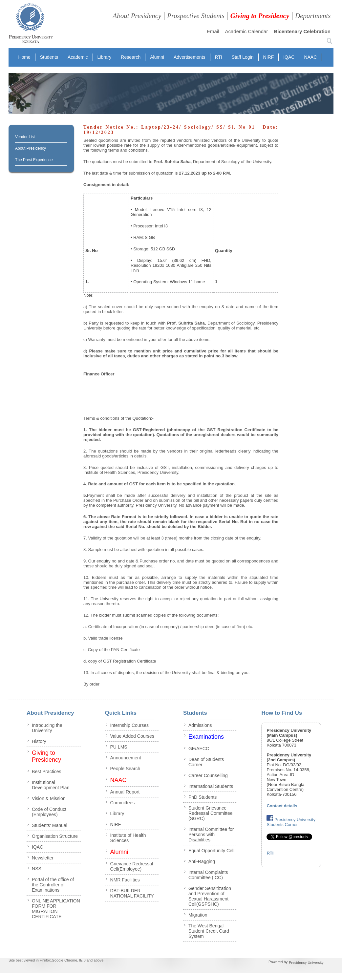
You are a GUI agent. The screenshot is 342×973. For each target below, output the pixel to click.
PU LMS (118, 747)
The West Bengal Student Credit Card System (208, 931)
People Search (125, 768)
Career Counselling (208, 775)
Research (130, 57)
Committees (122, 802)
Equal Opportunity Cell (211, 850)
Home (24, 57)
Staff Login (243, 57)
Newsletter (42, 857)
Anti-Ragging (201, 861)
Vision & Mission (48, 798)
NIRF (268, 57)
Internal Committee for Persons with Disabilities (211, 834)
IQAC (288, 57)
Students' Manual (49, 825)
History (39, 741)
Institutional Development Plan (50, 785)
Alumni (157, 57)
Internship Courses (129, 725)
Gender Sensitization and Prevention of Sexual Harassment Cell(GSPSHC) (209, 896)
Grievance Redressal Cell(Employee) (131, 866)
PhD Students (202, 797)
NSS (36, 868)
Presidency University (306, 962)
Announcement (125, 757)
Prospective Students (195, 16)
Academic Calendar (246, 31)
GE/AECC (198, 748)
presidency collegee (31, 25)
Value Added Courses (132, 736)
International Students (210, 786)
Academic (78, 57)
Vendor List (25, 137)
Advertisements (189, 57)
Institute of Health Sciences (128, 838)
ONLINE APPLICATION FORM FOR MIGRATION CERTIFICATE (56, 908)
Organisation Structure (55, 836)
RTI (218, 57)
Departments (313, 16)
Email (213, 31)
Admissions (200, 725)
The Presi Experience (34, 160)
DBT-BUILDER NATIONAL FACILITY (132, 893)
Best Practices (46, 771)
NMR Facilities (125, 879)
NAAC (310, 57)
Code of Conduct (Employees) (49, 812)
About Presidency (137, 16)
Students (49, 57)
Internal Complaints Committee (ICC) (208, 875)
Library (104, 57)
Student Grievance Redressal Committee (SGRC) (210, 813)
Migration (197, 915)
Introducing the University (47, 728)
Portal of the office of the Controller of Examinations (53, 885)
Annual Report (125, 791)
